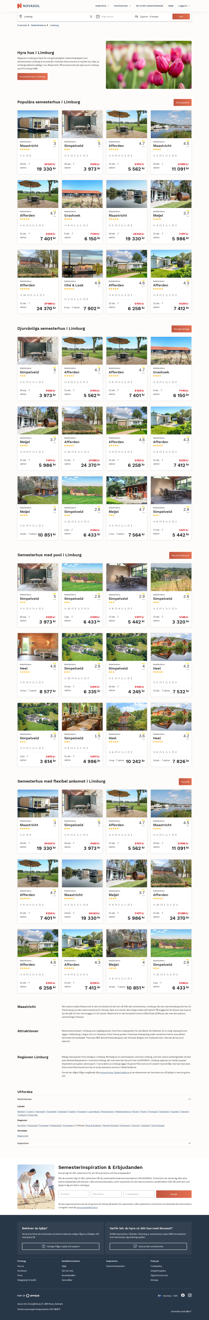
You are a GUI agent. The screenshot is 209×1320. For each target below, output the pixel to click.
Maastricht (22, 1135)
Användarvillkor (68, 1275)
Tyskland (21, 1115)
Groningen (68, 1125)
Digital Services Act (159, 1275)
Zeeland (145, 1125)
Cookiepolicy (156, 1266)
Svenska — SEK (168, 1295)
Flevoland (32, 1125)
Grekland (62, 1111)
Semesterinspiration (115, 1266)
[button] (113, 16)
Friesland (43, 1125)
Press (20, 1275)
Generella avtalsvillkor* (181, 1311)
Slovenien (164, 1111)
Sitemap (154, 1280)
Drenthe (21, 1125)
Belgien (21, 1111)
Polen (144, 1111)
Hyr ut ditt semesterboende (149, 5)
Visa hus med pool (180, 555)
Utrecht (135, 1125)
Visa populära (182, 102)
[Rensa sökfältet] (91, 16)
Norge (136, 1111)
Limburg (54, 25)
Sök (181, 16)
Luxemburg (94, 1111)
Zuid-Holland (157, 1125)
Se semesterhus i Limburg (32, 76)
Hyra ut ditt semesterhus (148, 1246)
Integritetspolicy (158, 1270)
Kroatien (82, 1111)
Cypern (30, 1111)
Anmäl (174, 1194)
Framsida (22, 25)
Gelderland (55, 1125)
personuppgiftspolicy (87, 1207)
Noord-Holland (110, 1125)
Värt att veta (67, 1270)
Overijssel (125, 1125)
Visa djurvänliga (181, 328)
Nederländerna (38, 25)
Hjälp (170, 5)
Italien (72, 1111)
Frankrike (51, 1111)
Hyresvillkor (67, 1280)
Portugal (152, 1111)
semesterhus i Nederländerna (114, 1072)
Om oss (20, 1266)
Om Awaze (22, 1270)
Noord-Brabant (93, 1125)
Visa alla (185, 781)
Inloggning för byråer (26, 1280)
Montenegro (107, 1111)
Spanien (175, 1111)
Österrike (33, 1115)
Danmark (40, 1111)
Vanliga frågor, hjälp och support (61, 1246)
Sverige (184, 1111)
